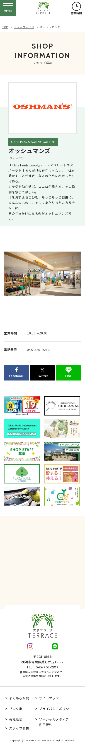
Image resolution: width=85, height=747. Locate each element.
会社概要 (15, 719)
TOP (5, 27)
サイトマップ (49, 698)
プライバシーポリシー (55, 708)
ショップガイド (24, 27)
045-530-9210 (38, 349)
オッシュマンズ (50, 27)
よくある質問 (19, 698)
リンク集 (15, 708)
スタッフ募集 (19, 728)
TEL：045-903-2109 (42, 667)
